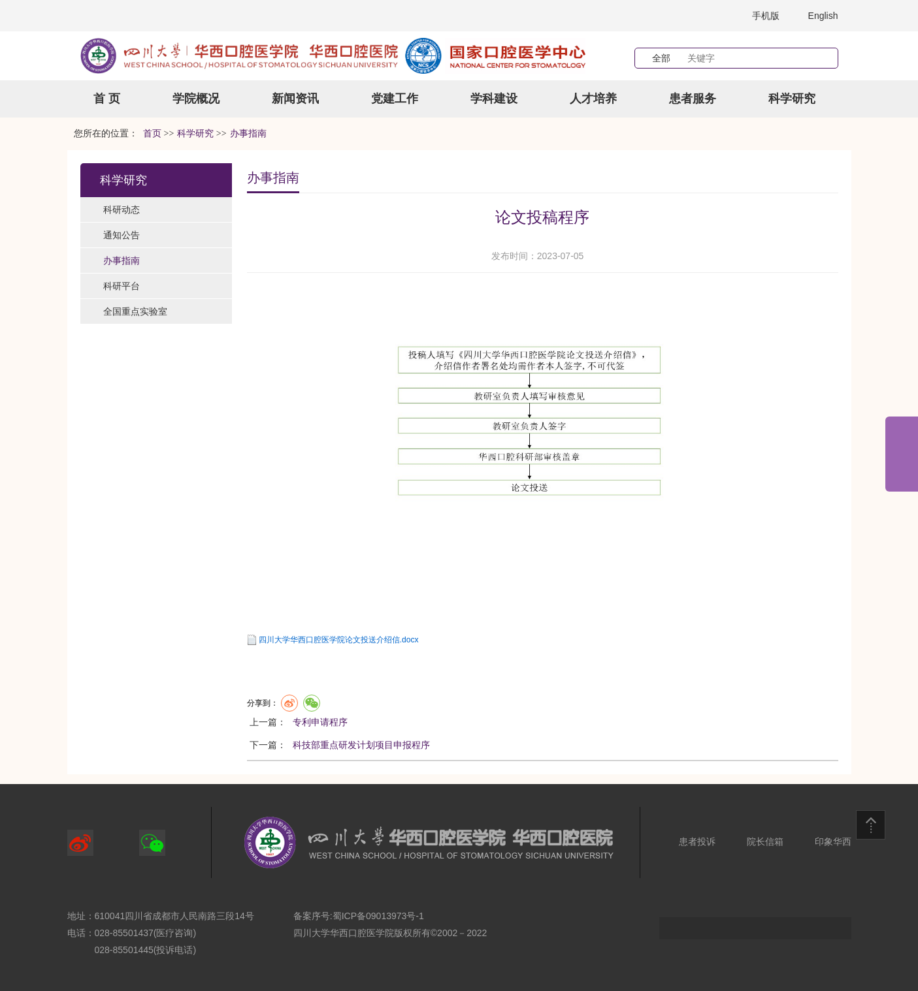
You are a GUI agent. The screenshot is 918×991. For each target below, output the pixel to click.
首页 (152, 133)
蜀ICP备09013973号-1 (378, 916)
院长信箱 (765, 841)
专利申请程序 (320, 722)
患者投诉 (697, 841)
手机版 (765, 15)
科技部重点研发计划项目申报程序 (361, 745)
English (823, 15)
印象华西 (833, 841)
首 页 (106, 98)
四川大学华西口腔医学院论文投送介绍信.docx (339, 639)
